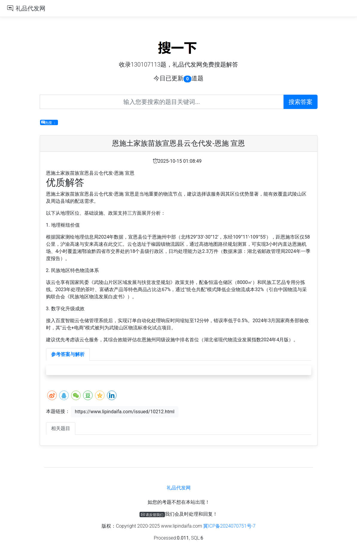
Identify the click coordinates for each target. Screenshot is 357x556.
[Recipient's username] (162, 102)
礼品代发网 (30, 8)
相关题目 (60, 428)
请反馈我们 (152, 514)
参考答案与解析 (68, 354)
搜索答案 (300, 101)
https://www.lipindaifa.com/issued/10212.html (124, 411)
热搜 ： (48, 122)
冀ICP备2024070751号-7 (229, 526)
